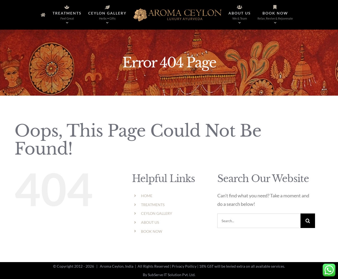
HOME (146, 195)
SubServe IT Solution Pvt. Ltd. (171, 274)
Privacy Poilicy (184, 266)
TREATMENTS (153, 204)
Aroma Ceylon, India (116, 266)
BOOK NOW (151, 231)
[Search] (308, 220)
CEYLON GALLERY (156, 213)
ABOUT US (150, 222)
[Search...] (259, 220)
